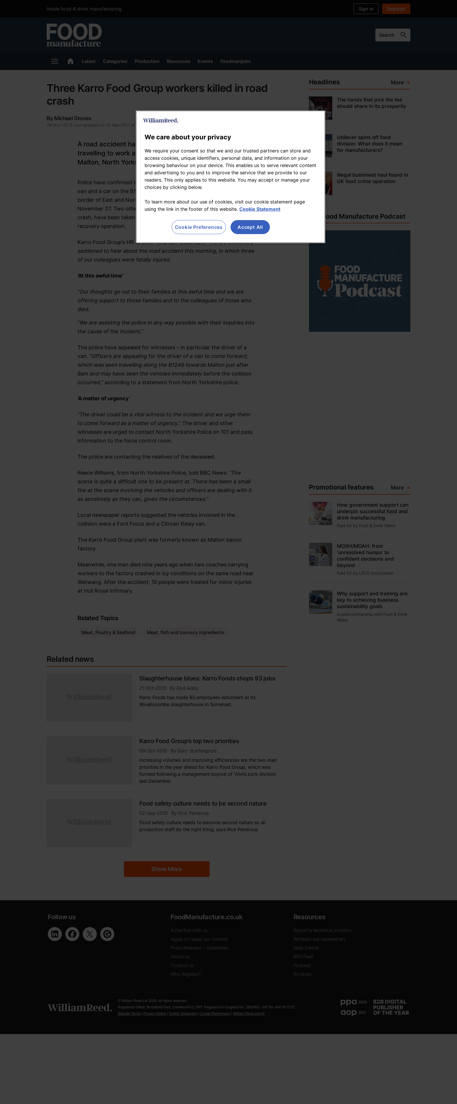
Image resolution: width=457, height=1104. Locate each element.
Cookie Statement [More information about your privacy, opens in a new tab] (259, 209)
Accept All (250, 227)
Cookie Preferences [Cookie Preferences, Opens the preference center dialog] (199, 227)
